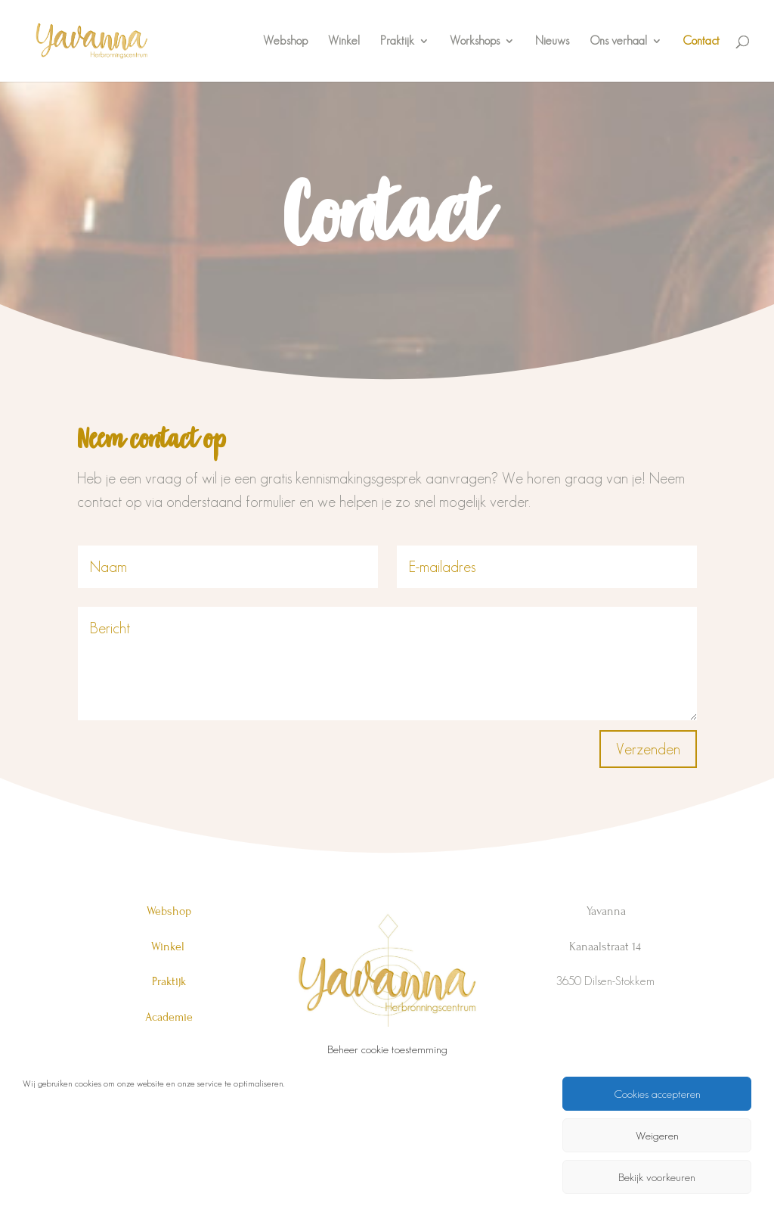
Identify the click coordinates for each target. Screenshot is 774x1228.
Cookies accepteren (657, 1093)
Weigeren (657, 1135)
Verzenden (648, 749)
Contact (701, 41)
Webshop (285, 41)
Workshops (475, 41)
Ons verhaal (618, 41)
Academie (169, 1017)
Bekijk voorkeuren (656, 1176)
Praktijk (397, 41)
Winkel (344, 41)
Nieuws (552, 41)
